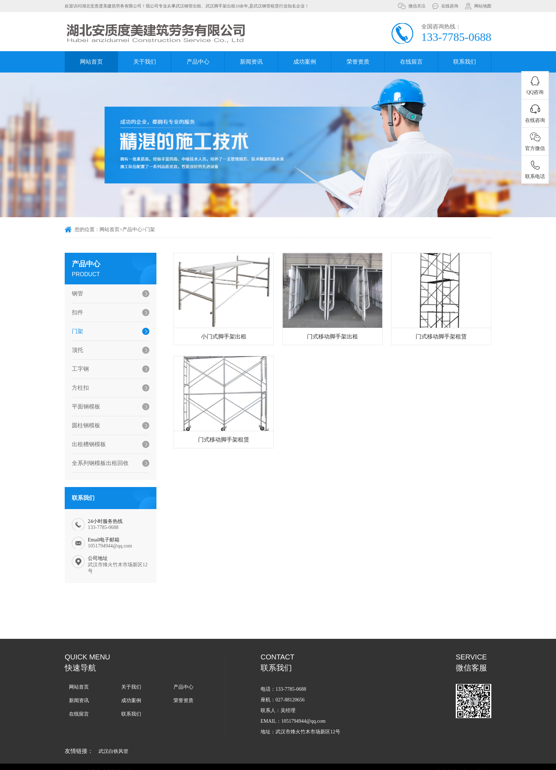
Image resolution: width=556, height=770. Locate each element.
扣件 (75, 312)
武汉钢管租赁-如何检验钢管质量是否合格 (400, 656)
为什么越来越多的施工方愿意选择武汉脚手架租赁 (234, 631)
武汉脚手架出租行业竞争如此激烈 (391, 631)
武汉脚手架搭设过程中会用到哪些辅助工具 (230, 592)
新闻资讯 (251, 62)
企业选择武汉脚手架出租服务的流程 (394, 618)
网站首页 (91, 62)
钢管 (75, 293)
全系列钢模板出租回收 (97, 463)
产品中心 (198, 62)
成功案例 (304, 62)
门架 (150, 230)
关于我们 (144, 62)
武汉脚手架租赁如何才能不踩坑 (389, 682)
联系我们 (464, 62)
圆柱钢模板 (83, 425)
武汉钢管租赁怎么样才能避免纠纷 (220, 695)
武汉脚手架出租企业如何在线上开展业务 (399, 644)
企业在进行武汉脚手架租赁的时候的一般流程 (232, 618)
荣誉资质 (358, 62)
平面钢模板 (83, 406)
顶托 (75, 350)
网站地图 (482, 6)
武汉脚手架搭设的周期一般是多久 (220, 605)
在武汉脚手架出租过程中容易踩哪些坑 (396, 592)
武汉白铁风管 (113, 751)
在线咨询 (449, 6)
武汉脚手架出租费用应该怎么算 (217, 644)
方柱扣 (77, 388)
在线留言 (411, 62)
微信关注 (417, 6)
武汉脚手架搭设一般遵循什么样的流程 (396, 605)
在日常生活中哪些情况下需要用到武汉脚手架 (404, 695)
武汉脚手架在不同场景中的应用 (389, 669)
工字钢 (77, 369)
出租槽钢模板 (86, 444)
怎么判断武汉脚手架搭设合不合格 (220, 682)
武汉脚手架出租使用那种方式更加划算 (225, 669)
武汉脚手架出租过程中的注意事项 (220, 656)
